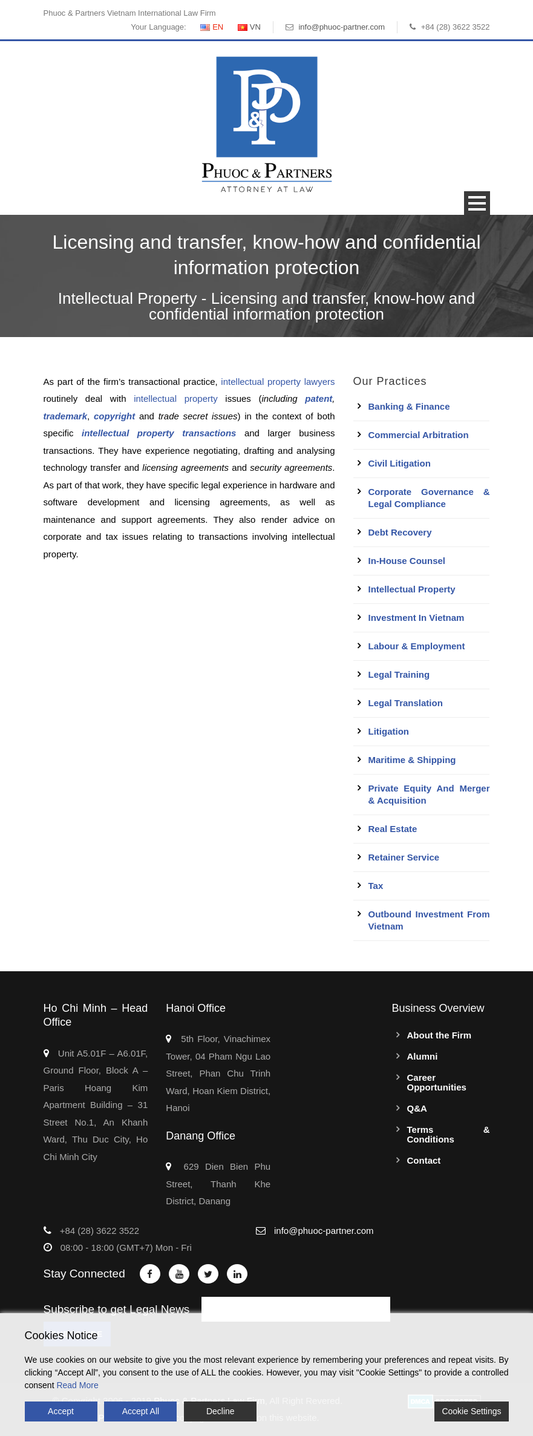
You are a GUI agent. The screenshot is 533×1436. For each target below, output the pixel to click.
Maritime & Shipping (412, 760)
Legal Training (399, 674)
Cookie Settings (471, 1411)
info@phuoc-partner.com (341, 26)
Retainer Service (404, 857)
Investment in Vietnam (416, 617)
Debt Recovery (400, 532)
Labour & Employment (416, 646)
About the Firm (439, 1035)
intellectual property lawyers (278, 381)
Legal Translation (405, 703)
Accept (61, 1411)
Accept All (140, 1411)
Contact (424, 1160)
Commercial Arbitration (418, 435)
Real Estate (392, 829)
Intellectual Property (412, 589)
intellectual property (176, 398)
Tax (376, 885)
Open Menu (477, 203)
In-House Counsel (407, 561)
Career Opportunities (436, 1082)
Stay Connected (84, 1273)
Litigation (389, 731)
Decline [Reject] (220, 1411)
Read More (77, 1385)
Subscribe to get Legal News (117, 1309)
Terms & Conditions (448, 1134)
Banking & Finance (409, 406)
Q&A (417, 1108)
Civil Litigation (399, 463)
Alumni (422, 1056)
